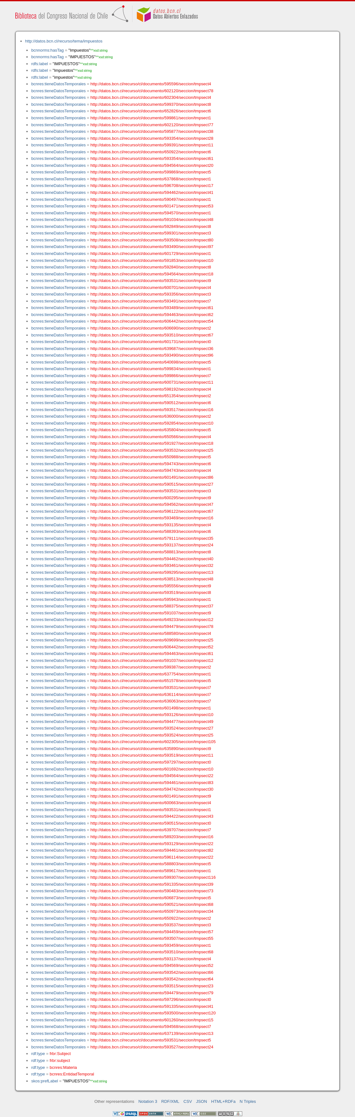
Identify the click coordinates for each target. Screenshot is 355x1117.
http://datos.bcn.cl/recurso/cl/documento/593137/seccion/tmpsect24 (151, 545)
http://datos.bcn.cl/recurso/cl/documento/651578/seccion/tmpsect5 (150, 680)
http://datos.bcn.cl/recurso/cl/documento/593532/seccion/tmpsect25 (151, 450)
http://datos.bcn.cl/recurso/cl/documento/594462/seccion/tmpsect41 (151, 192)
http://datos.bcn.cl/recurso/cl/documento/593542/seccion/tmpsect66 (151, 972)
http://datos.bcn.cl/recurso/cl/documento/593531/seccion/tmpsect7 (150, 687)
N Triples (248, 1101)
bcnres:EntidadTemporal (72, 1074)
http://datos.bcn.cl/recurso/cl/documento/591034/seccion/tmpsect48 (151, 219)
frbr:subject (60, 1060)
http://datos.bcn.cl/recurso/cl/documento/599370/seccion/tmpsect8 (150, 104)
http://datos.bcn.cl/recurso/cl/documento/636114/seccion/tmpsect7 (150, 694)
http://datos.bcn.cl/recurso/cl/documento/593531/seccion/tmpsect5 (150, 1040)
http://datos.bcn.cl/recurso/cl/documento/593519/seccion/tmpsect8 (150, 592)
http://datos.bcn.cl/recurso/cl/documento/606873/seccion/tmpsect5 (150, 897)
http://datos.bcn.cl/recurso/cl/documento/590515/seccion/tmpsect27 (151, 484)
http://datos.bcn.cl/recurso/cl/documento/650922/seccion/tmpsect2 (150, 918)
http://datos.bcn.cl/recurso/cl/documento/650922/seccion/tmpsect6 (150, 151)
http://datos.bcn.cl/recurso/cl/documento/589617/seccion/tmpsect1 (150, 870)
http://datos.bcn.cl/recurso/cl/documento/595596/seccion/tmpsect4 (150, 84)
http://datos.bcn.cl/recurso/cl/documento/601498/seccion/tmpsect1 (150, 708)
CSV (187, 1101)
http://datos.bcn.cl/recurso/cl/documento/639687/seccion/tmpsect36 (151, 348)
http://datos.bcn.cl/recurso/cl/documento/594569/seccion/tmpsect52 (151, 965)
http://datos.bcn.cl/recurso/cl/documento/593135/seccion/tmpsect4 (150, 524)
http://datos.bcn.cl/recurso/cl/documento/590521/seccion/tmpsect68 (151, 904)
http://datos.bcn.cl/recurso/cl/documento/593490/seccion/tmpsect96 (151, 355)
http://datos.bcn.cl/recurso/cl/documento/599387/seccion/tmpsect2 (150, 667)
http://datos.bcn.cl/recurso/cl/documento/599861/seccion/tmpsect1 (150, 118)
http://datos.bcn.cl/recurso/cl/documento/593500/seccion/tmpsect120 (153, 1013)
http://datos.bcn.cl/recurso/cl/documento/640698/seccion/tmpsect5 (150, 362)
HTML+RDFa (223, 1101)
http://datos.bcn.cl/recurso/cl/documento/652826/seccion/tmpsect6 (150, 111)
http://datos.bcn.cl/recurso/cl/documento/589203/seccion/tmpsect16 (151, 836)
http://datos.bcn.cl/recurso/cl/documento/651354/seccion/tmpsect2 (150, 395)
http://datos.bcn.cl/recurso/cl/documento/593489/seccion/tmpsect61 (151, 307)
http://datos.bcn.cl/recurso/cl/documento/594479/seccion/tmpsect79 (151, 992)
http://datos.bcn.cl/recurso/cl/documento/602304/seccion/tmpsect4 (150, 97)
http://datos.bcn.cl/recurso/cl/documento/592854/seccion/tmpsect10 (151, 423)
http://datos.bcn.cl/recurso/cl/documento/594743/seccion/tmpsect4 (150, 470)
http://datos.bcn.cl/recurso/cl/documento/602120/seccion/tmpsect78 (151, 90)
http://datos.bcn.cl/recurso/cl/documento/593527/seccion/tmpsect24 (151, 1047)
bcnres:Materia (63, 1067)
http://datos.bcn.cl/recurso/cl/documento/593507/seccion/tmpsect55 (151, 938)
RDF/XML (170, 1101)
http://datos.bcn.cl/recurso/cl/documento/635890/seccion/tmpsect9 (150, 748)
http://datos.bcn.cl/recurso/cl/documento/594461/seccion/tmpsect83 (151, 782)
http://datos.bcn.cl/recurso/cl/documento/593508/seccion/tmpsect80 (151, 240)
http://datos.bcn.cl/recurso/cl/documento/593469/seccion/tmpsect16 (151, 518)
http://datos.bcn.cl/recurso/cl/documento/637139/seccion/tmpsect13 (151, 1033)
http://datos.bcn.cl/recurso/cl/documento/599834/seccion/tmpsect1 (150, 368)
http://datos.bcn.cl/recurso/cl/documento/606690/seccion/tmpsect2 (150, 328)
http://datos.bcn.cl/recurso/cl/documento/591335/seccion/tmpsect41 (151, 1006)
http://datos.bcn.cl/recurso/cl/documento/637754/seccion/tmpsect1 (150, 674)
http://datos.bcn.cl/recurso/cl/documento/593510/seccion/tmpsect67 (151, 335)
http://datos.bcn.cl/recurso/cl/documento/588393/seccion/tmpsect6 (150, 531)
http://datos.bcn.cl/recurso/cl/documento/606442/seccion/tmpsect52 (151, 647)
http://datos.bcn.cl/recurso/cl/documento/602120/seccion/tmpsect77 (151, 124)
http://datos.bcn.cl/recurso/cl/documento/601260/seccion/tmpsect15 (151, 1020)
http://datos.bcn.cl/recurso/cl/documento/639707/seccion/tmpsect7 (150, 829)
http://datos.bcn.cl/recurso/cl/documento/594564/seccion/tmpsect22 (151, 775)
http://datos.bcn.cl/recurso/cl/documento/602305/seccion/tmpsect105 (153, 741)
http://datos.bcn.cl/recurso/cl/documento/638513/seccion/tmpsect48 (151, 579)
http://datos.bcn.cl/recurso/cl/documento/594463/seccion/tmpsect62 (151, 314)
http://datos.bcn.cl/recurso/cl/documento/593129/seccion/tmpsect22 (151, 843)
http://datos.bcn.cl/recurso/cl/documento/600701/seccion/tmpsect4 (150, 287)
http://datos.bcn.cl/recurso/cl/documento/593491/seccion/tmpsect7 (150, 301)
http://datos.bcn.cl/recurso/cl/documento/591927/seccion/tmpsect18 (151, 443)
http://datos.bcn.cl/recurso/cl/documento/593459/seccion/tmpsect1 (150, 945)
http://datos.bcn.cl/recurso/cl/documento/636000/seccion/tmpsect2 (150, 416)
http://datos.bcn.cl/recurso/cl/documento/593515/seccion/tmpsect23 (151, 986)
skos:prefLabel (44, 1081)
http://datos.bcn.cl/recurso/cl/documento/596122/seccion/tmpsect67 (151, 511)
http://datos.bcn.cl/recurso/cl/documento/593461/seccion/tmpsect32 (151, 565)
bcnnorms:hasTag (47, 50)
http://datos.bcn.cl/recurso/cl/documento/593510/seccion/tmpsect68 (151, 952)
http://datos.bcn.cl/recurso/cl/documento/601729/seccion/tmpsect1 (150, 253)
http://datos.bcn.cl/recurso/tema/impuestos (63, 41)
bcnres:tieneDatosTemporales (58, 84)
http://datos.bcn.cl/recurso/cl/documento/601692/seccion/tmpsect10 (151, 769)
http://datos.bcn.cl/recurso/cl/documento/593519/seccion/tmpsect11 (151, 755)
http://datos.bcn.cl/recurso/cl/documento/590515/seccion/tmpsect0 (150, 823)
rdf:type (38, 1053)
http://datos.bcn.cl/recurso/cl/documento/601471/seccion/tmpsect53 (151, 206)
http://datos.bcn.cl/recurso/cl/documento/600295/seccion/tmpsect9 (150, 497)
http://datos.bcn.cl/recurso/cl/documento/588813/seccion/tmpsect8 (150, 552)
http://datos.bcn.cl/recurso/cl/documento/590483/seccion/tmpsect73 (151, 891)
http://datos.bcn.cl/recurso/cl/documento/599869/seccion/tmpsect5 (150, 172)
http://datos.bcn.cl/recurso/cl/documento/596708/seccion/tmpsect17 (151, 185)
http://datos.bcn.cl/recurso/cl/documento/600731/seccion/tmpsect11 (151, 382)
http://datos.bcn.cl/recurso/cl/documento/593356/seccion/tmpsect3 (150, 294)
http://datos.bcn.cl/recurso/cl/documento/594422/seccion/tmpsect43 (151, 816)
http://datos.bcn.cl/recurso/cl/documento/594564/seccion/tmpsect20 (151, 165)
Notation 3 (147, 1101)
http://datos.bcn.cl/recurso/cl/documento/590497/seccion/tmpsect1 (150, 199)
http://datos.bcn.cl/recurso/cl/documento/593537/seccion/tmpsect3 (150, 924)
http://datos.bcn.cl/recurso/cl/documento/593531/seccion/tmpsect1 (150, 809)
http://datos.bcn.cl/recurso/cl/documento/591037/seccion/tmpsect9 (150, 613)
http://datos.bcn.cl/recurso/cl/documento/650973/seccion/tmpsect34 (151, 911)
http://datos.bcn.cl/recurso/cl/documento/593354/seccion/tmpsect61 (151, 158)
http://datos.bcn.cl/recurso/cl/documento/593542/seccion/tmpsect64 (151, 979)
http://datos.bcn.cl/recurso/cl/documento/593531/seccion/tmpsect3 (150, 490)
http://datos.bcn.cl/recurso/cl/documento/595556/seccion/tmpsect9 (150, 586)
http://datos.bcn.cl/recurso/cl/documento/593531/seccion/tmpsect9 (150, 280)
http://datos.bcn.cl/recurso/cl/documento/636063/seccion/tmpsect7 (150, 701)
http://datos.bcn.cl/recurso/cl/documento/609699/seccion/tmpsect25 (151, 640)
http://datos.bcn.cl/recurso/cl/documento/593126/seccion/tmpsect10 (151, 714)
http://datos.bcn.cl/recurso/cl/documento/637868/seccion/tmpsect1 (150, 179)
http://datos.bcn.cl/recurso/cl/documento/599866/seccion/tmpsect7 (150, 375)
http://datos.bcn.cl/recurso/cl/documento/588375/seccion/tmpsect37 (151, 606)
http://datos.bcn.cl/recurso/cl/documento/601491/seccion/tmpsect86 (151, 477)
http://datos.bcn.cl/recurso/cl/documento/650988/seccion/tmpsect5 (150, 456)
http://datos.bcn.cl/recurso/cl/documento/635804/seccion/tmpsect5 (150, 429)
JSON (201, 1101)
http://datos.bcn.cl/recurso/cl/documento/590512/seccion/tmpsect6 (150, 402)
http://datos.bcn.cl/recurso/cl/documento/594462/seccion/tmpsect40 (151, 558)
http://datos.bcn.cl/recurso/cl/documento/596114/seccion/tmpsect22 (151, 857)
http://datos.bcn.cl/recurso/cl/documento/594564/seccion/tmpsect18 (151, 274)
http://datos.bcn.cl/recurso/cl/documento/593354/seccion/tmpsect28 (151, 138)
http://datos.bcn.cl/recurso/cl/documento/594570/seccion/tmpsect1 (150, 213)
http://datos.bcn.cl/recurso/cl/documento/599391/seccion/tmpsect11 (151, 145)
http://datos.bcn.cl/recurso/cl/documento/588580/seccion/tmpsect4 (150, 633)
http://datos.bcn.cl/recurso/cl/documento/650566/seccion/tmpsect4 (150, 436)
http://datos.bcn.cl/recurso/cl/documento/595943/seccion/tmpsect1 (150, 599)
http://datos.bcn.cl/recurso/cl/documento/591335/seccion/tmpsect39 (151, 884)
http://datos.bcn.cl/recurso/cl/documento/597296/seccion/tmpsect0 (150, 999)
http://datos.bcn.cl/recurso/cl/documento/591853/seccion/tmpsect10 (151, 260)
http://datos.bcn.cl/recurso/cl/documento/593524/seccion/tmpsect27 (151, 728)
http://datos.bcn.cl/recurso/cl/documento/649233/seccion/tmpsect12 (151, 619)
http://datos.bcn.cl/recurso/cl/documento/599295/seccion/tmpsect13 (151, 572)
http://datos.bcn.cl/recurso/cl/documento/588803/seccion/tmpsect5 (150, 863)
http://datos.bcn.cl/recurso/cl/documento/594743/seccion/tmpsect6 (150, 463)
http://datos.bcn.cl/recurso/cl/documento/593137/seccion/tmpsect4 (150, 958)
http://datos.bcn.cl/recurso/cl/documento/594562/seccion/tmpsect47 (151, 504)
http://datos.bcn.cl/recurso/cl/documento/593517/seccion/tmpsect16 (151, 409)
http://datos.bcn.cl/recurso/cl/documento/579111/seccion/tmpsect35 (151, 538)
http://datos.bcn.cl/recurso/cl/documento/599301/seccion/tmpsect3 (150, 233)
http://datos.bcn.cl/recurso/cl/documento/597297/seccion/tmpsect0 (150, 762)
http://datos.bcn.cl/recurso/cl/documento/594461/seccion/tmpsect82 (151, 850)
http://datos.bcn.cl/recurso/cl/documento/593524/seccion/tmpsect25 (151, 735)
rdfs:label (39, 63)
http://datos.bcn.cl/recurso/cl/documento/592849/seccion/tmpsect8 (150, 226)
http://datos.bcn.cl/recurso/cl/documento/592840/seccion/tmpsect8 (150, 267)
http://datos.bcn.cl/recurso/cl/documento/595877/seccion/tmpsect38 (151, 131)
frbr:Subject (60, 1053)
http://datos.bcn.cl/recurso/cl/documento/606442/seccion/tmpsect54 (151, 321)
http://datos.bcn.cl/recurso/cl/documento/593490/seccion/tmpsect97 (151, 246)
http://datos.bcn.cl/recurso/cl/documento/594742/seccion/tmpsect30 (151, 789)
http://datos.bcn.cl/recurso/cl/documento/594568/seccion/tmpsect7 (150, 1026)
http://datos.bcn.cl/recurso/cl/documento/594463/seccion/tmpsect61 (151, 653)
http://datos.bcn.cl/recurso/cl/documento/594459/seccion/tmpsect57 (151, 931)
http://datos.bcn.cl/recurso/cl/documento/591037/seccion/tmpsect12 (151, 660)
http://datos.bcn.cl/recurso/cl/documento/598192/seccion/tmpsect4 (150, 389)
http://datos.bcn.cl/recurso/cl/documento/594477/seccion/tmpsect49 (151, 721)
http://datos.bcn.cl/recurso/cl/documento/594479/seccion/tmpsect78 (151, 626)
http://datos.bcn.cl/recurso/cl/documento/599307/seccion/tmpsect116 (153, 877)
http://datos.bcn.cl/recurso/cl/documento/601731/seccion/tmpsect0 (150, 341)
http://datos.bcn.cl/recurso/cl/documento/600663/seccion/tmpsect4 (150, 802)
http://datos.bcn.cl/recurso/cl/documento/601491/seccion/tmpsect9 (150, 796)
